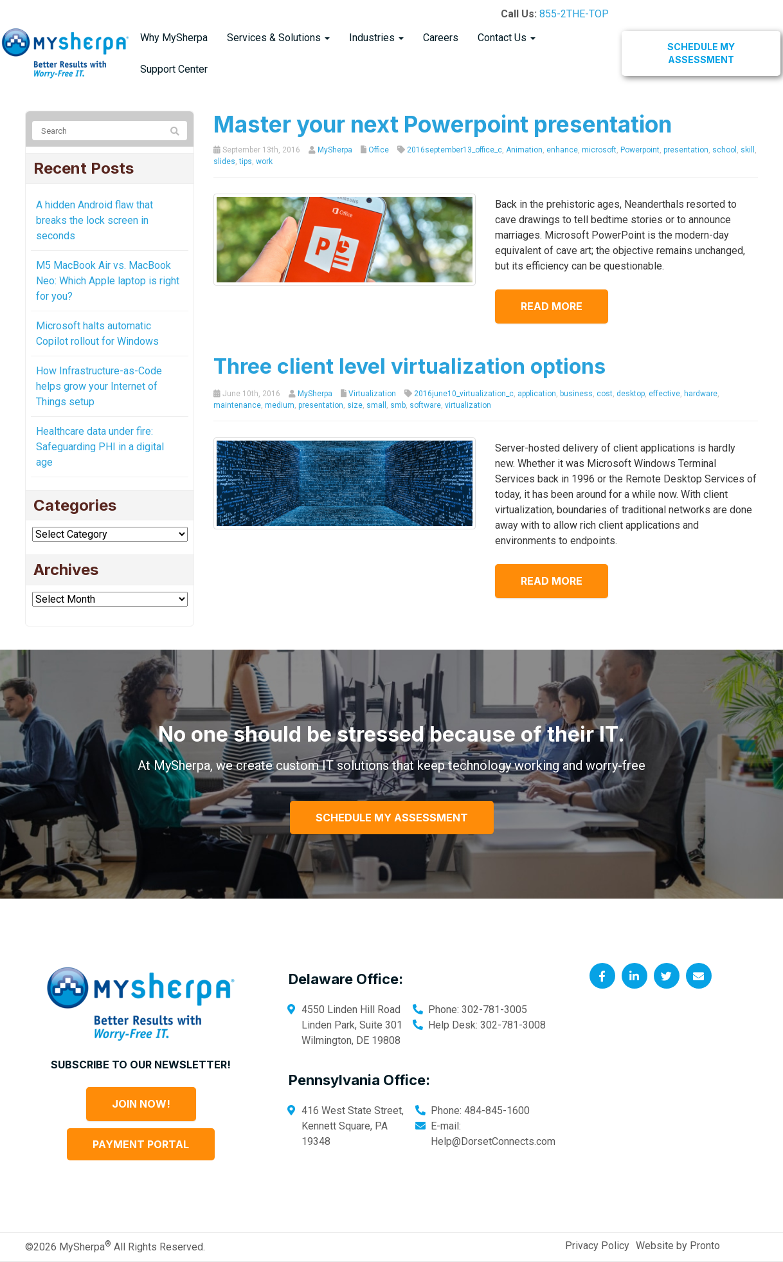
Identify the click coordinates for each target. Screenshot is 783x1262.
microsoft (599, 149)
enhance (562, 149)
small (376, 405)
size (355, 405)
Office (378, 149)
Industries (376, 38)
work (264, 161)
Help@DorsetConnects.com (493, 1141)
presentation (685, 149)
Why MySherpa (174, 38)
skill (748, 149)
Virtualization (372, 393)
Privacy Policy (597, 1245)
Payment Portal (141, 1144)
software (425, 405)
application (537, 393)
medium (279, 405)
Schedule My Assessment (701, 53)
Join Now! (141, 1103)
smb (398, 405)
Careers (440, 38)
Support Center (174, 69)
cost (605, 393)
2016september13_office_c (454, 149)
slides (224, 161)
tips (245, 161)
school (724, 149)
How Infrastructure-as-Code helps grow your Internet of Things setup (99, 386)
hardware (700, 393)
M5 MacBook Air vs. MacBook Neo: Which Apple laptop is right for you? (107, 280)
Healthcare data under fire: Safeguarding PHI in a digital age (100, 446)
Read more (551, 306)
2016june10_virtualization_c (464, 393)
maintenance (237, 405)
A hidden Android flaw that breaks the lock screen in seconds (94, 220)
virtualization (468, 405)
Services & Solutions (278, 38)
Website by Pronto (678, 1245)
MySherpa (335, 149)
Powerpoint (640, 149)
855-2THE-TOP (574, 14)
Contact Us (507, 38)
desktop (630, 393)
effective (664, 393)
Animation (524, 149)
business (576, 393)
